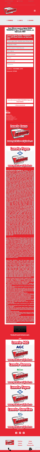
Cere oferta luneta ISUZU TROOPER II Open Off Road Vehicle (20, 100)
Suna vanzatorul (20, 105)
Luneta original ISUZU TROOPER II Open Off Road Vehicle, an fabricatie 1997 (20, 37)
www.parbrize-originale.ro (14, 170)
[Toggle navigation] (34, 10)
